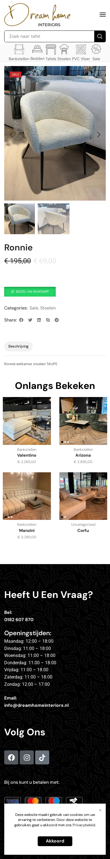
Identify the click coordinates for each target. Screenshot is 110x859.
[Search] (99, 36)
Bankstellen (26, 449)
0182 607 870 (18, 620)
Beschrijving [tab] (18, 346)
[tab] (18, 346)
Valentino (26, 455)
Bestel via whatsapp (32, 292)
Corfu (83, 530)
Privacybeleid (84, 825)
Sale (34, 308)
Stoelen (48, 308)
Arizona (83, 455)
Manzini (27, 530)
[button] (103, 14)
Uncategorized (83, 524)
